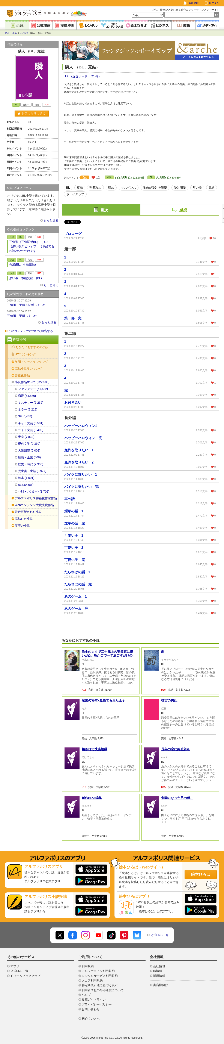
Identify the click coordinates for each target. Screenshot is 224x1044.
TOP (7, 32)
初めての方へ (91, 1018)
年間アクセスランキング (31, 361)
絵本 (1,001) (26, 478)
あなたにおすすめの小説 (31, 347)
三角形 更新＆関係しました (31, 302)
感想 (183, 210)
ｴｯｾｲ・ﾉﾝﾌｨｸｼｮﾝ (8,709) (33, 491)
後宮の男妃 (169, 700)
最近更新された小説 (28, 512)
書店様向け (160, 985)
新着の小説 (22, 525)
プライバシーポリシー (97, 1004)
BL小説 (24, 32)
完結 (212, 187)
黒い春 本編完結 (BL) (25, 278)
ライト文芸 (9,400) (30, 430)
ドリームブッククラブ (25, 976)
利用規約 (88, 966)
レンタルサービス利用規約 (100, 976)
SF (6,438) (25, 416)
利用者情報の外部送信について (103, 990)
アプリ (14, 966)
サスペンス (128, 187)
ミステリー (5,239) (30, 402)
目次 (104, 210)
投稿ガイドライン (94, 999)
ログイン (214, 2)
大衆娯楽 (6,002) (29, 450)
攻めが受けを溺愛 (155, 187)
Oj (67, 76)
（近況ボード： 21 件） (85, 76)
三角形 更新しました (31, 313)
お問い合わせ (91, 1009)
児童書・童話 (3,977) (32, 471)
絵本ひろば (200, 874)
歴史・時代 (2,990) (30, 464)
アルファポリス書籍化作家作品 (36, 498)
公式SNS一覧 (159, 935)
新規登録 (193, 2)
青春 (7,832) (26, 437)
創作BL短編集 (92, 798)
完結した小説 (24, 518)
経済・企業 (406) (29, 457)
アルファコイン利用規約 (98, 971)
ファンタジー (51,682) (33, 389)
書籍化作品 (22, 375)
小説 (14, 32)
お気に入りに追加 (31, 113)
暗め (111, 187)
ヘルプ (86, 995)
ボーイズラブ (75, 194)
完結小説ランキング (28, 368)
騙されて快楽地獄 (94, 749)
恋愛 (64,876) (27, 395)
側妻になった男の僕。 (177, 798)
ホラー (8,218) (27, 409)
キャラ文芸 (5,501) (30, 423)
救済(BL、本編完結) (22, 264)
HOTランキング (25, 354)
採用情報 (159, 976)
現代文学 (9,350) (29, 443)
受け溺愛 (180, 187)
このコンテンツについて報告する (30, 331)
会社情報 (159, 966)
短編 (80, 187)
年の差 (197, 187)
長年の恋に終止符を (175, 749)
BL (151, 177)
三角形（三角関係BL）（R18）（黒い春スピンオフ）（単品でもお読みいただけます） (31, 246)
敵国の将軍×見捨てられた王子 (103, 700)
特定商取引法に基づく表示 (100, 985)
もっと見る (51, 220)
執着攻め (95, 187)
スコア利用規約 (92, 980)
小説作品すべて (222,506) (32, 382)
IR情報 (157, 971)
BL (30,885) (26, 484)
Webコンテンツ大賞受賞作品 (34, 505)
